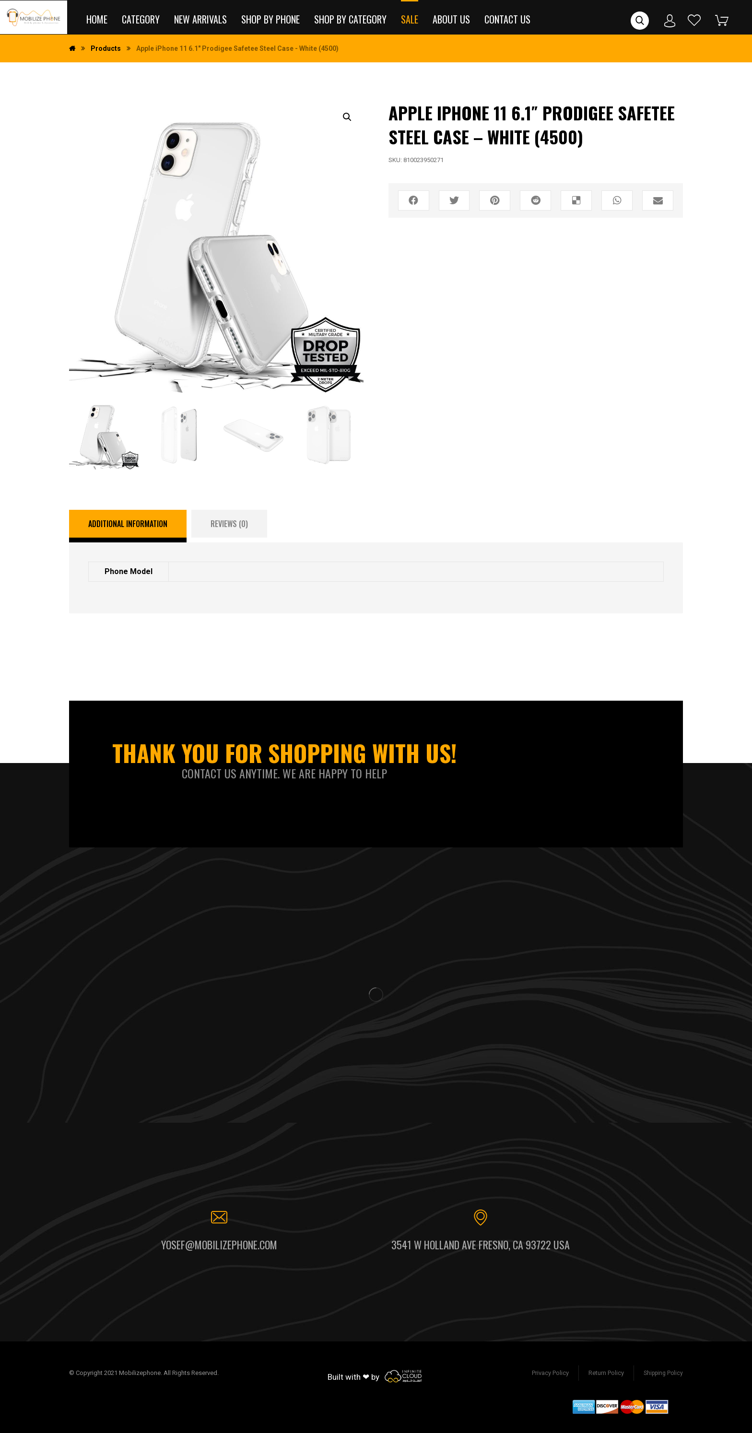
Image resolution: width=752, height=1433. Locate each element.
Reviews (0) (229, 523)
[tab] (128, 526)
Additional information (127, 523)
